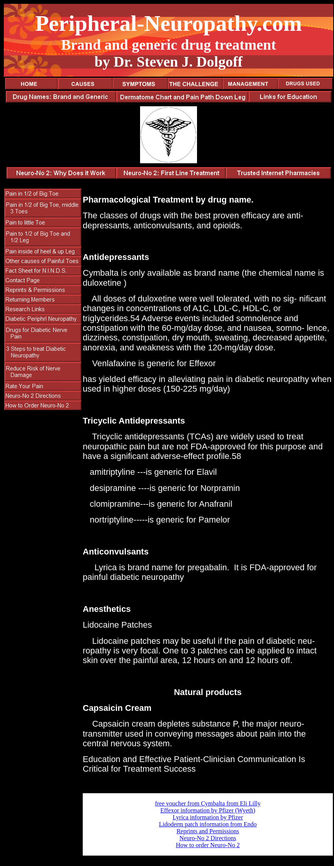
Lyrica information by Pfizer (208, 817)
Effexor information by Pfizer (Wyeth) (208, 810)
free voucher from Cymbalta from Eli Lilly (208, 803)
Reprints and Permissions (208, 831)
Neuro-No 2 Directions (207, 838)
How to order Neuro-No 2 (208, 845)
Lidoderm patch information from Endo (208, 824)
